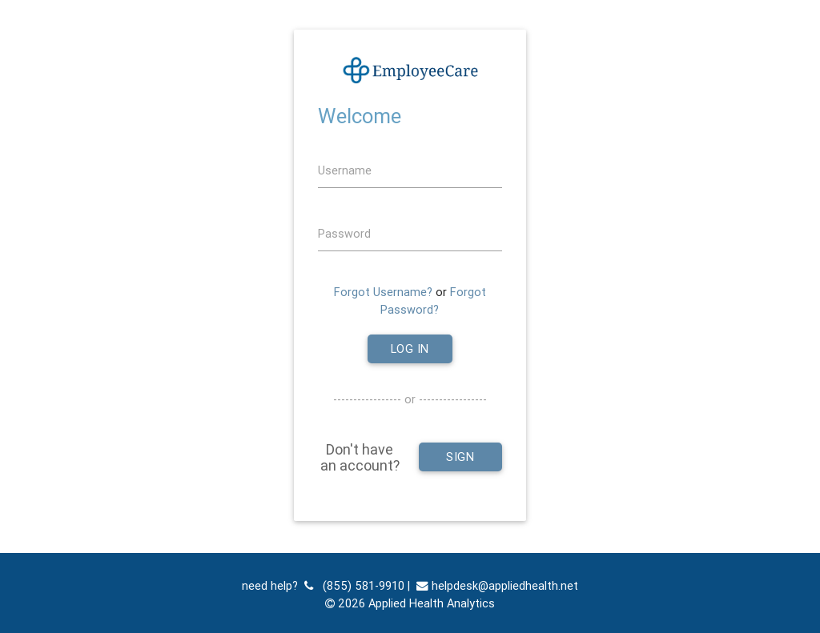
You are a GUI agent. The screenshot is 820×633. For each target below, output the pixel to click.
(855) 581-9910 (354, 585)
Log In (410, 348)
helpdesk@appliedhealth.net (497, 585)
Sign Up (460, 460)
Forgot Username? (383, 291)
